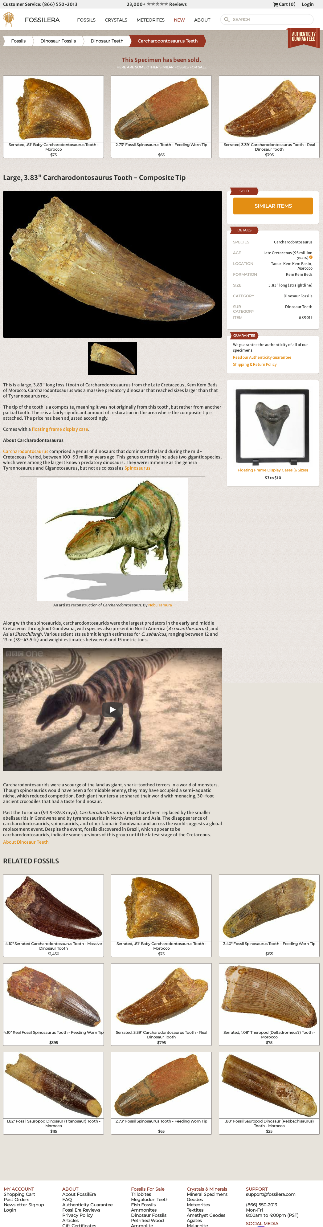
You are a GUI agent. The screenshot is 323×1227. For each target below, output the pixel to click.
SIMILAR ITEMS (273, 206)
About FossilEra (79, 1194)
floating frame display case (60, 429)
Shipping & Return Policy (255, 364)
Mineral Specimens (207, 1194)
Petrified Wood (147, 1220)
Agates (194, 1220)
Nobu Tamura (160, 605)
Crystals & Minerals (207, 1189)
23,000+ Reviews (157, 4)
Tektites (195, 1210)
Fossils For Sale (147, 1189)
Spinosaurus (137, 468)
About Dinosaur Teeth (26, 842)
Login (308, 4)
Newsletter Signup (24, 1205)
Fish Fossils (143, 1205)
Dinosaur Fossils (298, 296)
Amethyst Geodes (206, 1215)
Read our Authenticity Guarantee (262, 357)
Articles (70, 1220)
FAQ (67, 1199)
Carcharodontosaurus (25, 451)
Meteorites (198, 1205)
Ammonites (144, 1210)
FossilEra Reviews (81, 1210)
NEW (179, 20)
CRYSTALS (116, 20)
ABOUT (202, 20)
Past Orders (16, 1199)
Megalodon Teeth (149, 1199)
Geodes (195, 1199)
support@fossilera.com (271, 1194)
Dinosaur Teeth (299, 306)
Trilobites (141, 1194)
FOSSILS (86, 20)
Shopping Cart (19, 1194)
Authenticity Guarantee (87, 1205)
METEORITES (151, 20)
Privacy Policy (77, 1215)
